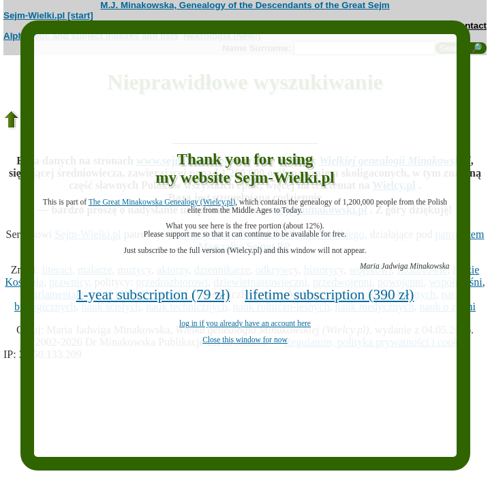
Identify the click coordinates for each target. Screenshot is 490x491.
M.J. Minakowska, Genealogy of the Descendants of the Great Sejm (244, 5)
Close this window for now (245, 340)
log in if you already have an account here (245, 323)
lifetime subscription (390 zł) (329, 294)
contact (471, 25)
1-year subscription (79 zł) (153, 294)
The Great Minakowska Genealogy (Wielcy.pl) (162, 202)
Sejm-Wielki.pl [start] (48, 15)
